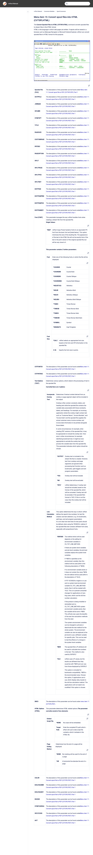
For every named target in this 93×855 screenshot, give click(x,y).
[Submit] (66, 3)
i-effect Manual (13, 3)
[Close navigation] (28, 11)
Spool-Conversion (61, 11)
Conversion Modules (49, 11)
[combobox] (77, 3)
